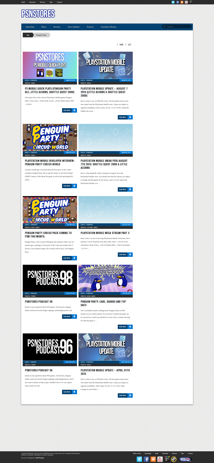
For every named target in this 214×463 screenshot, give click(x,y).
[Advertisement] (139, 13)
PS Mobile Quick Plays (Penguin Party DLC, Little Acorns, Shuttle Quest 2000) (49, 90)
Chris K (27, 80)
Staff (23, 2)
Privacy (42, 2)
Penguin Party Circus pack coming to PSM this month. (48, 234)
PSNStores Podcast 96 (39, 370)
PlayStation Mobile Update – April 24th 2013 (105, 372)
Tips (51, 2)
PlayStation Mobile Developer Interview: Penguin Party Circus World (49, 162)
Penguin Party (41, 35)
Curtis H (27, 152)
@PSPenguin (40, 458)
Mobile (33, 83)
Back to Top (137, 453)
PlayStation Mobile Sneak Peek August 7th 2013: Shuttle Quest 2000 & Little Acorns (104, 164)
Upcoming (148, 453)
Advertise (32, 2)
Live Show (90, 227)
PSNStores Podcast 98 (39, 301)
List (127, 44)
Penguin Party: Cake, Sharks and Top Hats (103, 303)
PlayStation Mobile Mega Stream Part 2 (105, 233)
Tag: (27, 35)
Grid (119, 44)
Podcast (33, 296)
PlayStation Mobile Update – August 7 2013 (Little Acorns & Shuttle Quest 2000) (104, 92)
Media (33, 227)
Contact (59, 2)
